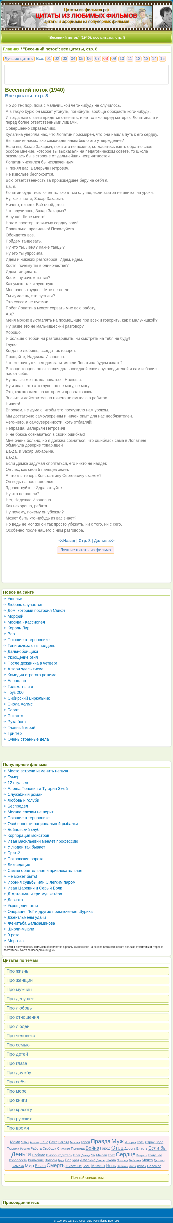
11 (130, 58)
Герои (85, 1142)
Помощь (122, 1160)
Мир (29, 1165)
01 (48, 58)
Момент (98, 1166)
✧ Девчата (13, 900)
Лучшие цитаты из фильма (85, 550)
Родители (64, 1155)
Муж (118, 1141)
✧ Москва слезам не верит (28, 812)
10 (122, 58)
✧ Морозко (13, 941)
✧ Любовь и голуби (21, 800)
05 (81, 58)
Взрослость (18, 1160)
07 (97, 58)
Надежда (154, 1166)
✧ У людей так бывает (24, 847)
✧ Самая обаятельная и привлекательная (42, 870)
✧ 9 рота (11, 935)
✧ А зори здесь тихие (23, 669)
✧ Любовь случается (22, 604)
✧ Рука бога (14, 721)
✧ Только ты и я (18, 686)
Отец (117, 1148)
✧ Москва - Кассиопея (24, 622)
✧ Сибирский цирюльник (26, 698)
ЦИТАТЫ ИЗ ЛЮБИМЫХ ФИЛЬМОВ (86, 15)
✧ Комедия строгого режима (30, 675)
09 (114, 58)
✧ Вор (9, 634)
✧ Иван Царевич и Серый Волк (32, 888)
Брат (75, 1160)
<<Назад (67, 540)
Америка (88, 1160)
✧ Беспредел (15, 806)
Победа (38, 1155)
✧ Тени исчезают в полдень (29, 645)
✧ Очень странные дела (26, 739)
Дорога (129, 1148)
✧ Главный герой (19, 727)
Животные (74, 1166)
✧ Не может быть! (20, 876)
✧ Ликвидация (16, 864)
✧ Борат (11, 710)
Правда (100, 1141)
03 (65, 58)
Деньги (21, 1154)
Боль (86, 1166)
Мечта (147, 1160)
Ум (93, 1155)
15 (162, 58)
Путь (140, 1142)
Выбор (51, 1155)
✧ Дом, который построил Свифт (34, 610)
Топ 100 (57, 1220)
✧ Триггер (12, 733)
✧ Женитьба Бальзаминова (29, 923)
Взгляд (63, 1142)
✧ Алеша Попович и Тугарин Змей (35, 788)
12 (138, 58)
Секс (53, 1142)
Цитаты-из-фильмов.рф (86, 9)
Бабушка (135, 1160)
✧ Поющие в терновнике (26, 640)
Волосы (51, 1160)
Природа (78, 1148)
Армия (34, 1142)
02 (57, 58)
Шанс (44, 1142)
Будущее (155, 1155)
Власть (141, 1148)
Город (105, 1148)
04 (73, 58)
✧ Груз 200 (13, 692)
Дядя (132, 1166)
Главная (11, 49)
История (130, 1142)
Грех (111, 1155)
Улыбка (18, 1166)
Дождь (85, 1155)
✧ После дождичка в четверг (30, 663)
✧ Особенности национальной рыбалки (40, 823)
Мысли (101, 1155)
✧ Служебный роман (23, 794)
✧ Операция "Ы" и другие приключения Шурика (48, 911)
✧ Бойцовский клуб (21, 829)
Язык (25, 1142)
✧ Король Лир (16, 628)
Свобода (49, 1148)
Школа (111, 1160)
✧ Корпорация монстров (26, 835)
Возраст (142, 1155)
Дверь (100, 1160)
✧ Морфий (13, 616)
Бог (68, 1160)
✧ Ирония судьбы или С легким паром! (40, 882)
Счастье (63, 1148)
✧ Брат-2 (11, 853)
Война (92, 1147)
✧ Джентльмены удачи (24, 917)
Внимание (36, 1160)
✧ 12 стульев (15, 783)
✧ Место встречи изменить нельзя (35, 771)
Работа (36, 1148)
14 (154, 58)
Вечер (40, 1166)
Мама (15, 1142)
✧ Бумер (11, 777)
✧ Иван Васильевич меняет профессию (40, 841)
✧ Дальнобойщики (20, 651)
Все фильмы (70, 1220)
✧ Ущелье (12, 599)
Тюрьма (13, 1148)
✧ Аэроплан (14, 680)
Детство (159, 1160)
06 (89, 58)
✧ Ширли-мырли (18, 929)
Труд (61, 1160)
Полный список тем (87, 1178)
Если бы (157, 1147)
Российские (100, 1220)
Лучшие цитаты (19, 58)
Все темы (114, 1220)
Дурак (141, 1166)
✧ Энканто (13, 716)
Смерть (56, 1165)
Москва (75, 1142)
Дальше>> (104, 540)
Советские (85, 1220)
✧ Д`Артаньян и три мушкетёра (32, 894)
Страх (150, 1142)
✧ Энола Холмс (18, 704)
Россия (25, 1148)
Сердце (126, 1154)
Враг (76, 1155)
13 (146, 58)
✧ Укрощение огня (20, 657)
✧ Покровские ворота (23, 859)
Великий (122, 1166)
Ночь (111, 1165)
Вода (159, 1142)
